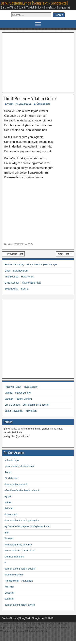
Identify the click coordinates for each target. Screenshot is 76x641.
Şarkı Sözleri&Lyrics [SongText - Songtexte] (34, 3)
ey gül (8, 496)
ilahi (7, 532)
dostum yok (11, 514)
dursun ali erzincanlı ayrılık (20, 604)
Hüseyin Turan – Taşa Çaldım (21, 386)
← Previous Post (13, 253)
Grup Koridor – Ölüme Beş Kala (23, 282)
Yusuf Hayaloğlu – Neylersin (21, 410)
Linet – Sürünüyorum (16, 270)
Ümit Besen (43, 103)
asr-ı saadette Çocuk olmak (20, 550)
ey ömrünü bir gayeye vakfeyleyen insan (27, 526)
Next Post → (65, 253)
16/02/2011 (24, 103)
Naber (8, 502)
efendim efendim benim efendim (23, 490)
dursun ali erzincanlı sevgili (20, 568)
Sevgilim (9, 592)
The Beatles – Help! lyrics (19, 276)
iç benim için (12, 460)
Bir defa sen (11, 478)
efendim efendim (14, 574)
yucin (10, 103)
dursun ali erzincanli (16, 484)
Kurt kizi (9, 586)
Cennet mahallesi (14, 556)
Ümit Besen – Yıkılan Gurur (30, 99)
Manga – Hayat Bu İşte (18, 392)
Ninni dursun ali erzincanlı (19, 466)
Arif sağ (9, 508)
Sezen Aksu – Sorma (16, 288)
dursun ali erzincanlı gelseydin (22, 520)
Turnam (9, 538)
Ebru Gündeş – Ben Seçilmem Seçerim (27, 404)
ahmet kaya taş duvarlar (18, 544)
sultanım (9, 598)
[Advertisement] (38, 61)
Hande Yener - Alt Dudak (19, 580)
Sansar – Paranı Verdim (18, 398)
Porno (8, 472)
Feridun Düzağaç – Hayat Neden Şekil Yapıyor (31, 264)
